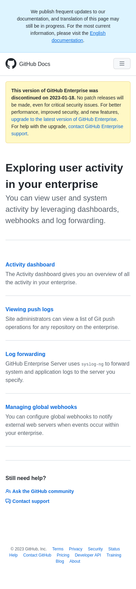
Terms (58, 549)
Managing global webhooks (41, 407)
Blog (60, 561)
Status (114, 549)
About (75, 561)
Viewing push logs (29, 309)
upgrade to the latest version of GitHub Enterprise (63, 119)
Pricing (63, 555)
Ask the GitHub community (39, 491)
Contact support (27, 501)
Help (13, 555)
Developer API (88, 555)
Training (114, 555)
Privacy (75, 549)
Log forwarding (25, 354)
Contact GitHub (37, 555)
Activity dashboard (30, 265)
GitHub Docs (34, 64)
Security (95, 549)
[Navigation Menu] (122, 63)
